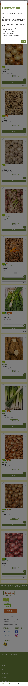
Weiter (23, 41)
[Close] (25, 3)
